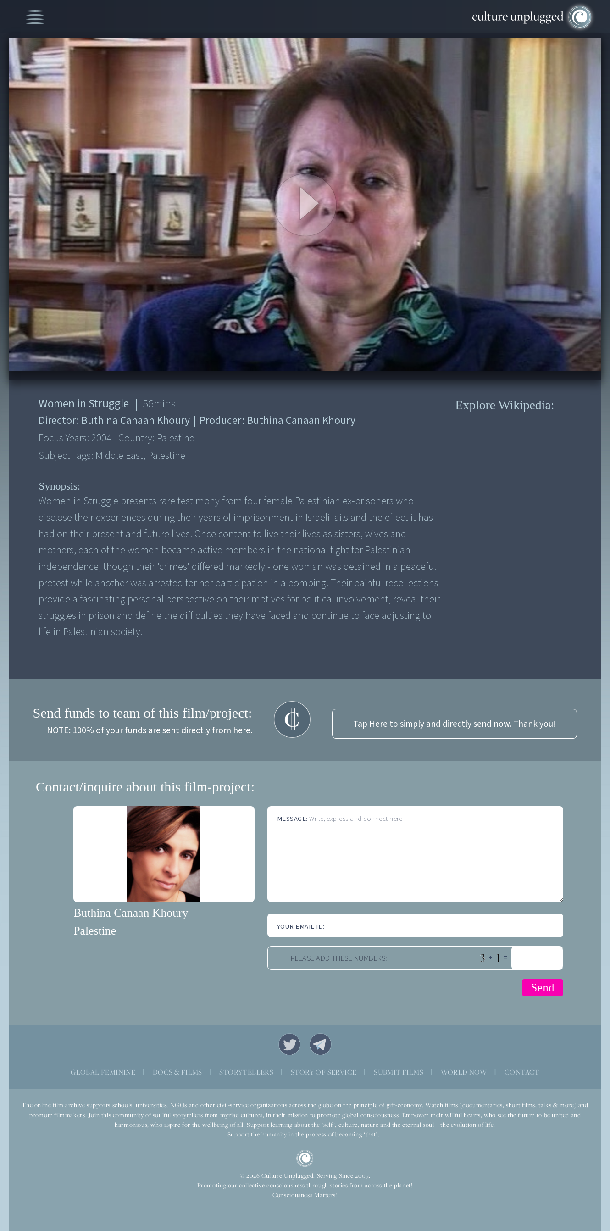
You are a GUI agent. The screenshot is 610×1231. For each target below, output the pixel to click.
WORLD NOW (464, 1072)
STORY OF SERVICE (323, 1072)
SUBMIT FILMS (398, 1072)
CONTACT (522, 1072)
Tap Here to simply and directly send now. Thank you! (454, 724)
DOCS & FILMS (177, 1072)
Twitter (289, 1044)
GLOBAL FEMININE (103, 1072)
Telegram (321, 1044)
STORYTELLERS (246, 1072)
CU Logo (305, 1158)
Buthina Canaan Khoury (130, 912)
